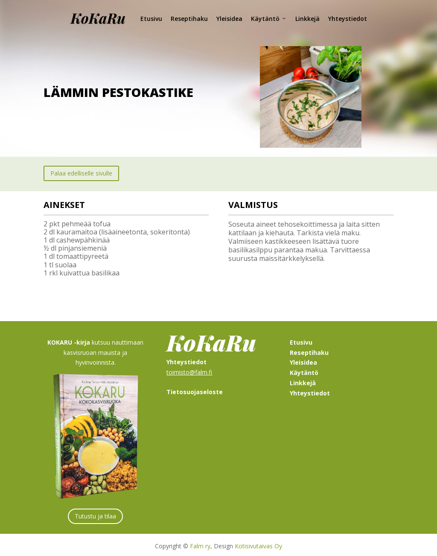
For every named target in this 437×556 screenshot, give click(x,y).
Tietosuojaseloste (194, 389)
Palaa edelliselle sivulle (81, 171)
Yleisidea (229, 19)
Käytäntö (269, 18)
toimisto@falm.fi (189, 370)
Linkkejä (307, 19)
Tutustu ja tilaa (95, 513)
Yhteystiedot (347, 19)
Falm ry (200, 544)
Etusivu (151, 19)
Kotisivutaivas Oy (258, 544)
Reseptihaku (189, 19)
